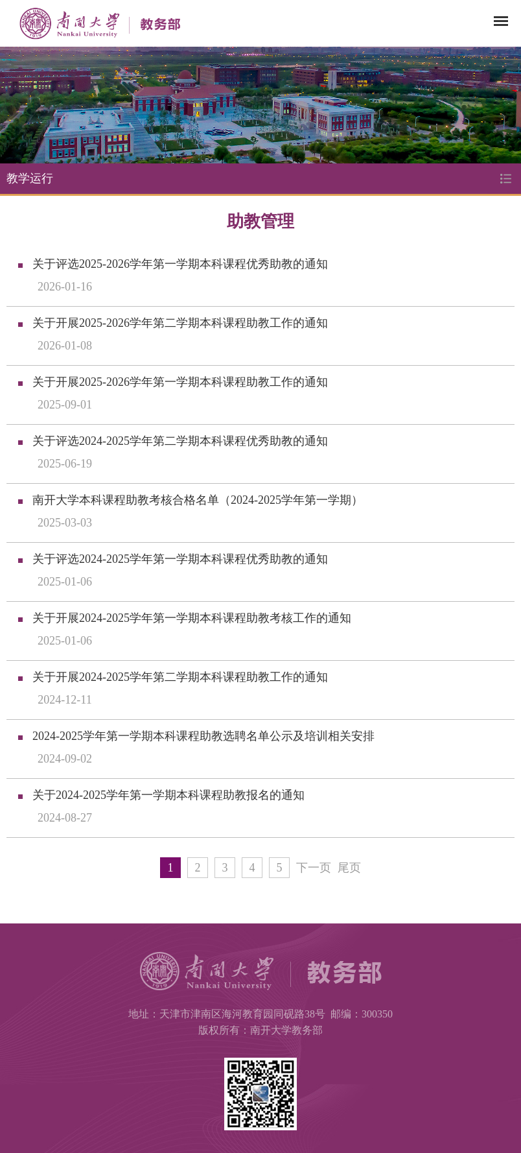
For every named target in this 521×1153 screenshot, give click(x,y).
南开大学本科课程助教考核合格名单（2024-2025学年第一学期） (197, 499)
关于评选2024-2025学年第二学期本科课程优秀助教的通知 (180, 440)
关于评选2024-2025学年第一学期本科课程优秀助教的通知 (180, 559)
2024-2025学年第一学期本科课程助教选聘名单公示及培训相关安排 (203, 736)
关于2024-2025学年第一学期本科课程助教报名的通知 (168, 795)
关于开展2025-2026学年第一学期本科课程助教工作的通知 (180, 381)
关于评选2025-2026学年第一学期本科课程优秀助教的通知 (180, 263)
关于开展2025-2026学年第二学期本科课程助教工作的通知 (180, 322)
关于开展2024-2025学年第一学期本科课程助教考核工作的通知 (191, 618)
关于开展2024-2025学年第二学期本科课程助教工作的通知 (180, 677)
